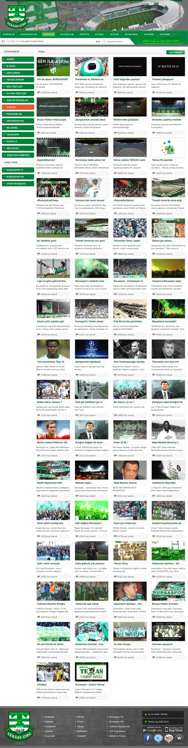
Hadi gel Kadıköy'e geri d (88, 402)
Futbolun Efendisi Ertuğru (51, 604)
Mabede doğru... (84, 483)
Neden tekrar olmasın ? (49, 402)
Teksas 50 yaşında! (162, 160)
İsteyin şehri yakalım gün (50, 321)
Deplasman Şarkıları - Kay (89, 644)
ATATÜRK (149, 34)
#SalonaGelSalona (124, 200)
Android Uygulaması (119, 726)
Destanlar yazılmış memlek (166, 119)
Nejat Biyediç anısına (125, 483)
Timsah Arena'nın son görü (90, 240)
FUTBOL (99, 34)
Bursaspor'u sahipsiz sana (89, 281)
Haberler (49, 721)
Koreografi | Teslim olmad (89, 321)
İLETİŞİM (165, 34)
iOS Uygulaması (117, 731)
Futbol (80, 721)
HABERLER (9, 34)
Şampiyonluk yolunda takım (90, 119)
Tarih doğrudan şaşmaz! (127, 79)
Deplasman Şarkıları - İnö (165, 563)
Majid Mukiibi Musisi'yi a (165, 442)
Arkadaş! (42, 684)
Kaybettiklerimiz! (46, 160)
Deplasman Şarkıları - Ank (128, 604)
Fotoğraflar (50, 726)
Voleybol (81, 736)
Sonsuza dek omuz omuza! (89, 200)
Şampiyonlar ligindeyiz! (88, 361)
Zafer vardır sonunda (48, 563)
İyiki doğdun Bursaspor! (88, 523)
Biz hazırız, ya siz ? (124, 402)
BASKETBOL (131, 34)
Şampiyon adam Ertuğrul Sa (167, 402)
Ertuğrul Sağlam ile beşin (89, 442)
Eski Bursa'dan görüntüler (128, 321)
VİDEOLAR (48, 34)
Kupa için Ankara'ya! (125, 523)
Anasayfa (49, 717)
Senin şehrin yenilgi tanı (50, 523)
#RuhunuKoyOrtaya (47, 200)
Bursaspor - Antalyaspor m (128, 281)
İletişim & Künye (117, 736)
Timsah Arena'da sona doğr (167, 200)
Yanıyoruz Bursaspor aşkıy (166, 281)
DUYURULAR (67, 34)
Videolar (49, 731)
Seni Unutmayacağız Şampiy (129, 361)
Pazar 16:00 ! (121, 442)
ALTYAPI (114, 34)
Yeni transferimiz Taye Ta (50, 361)
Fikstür (80, 717)
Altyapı (80, 726)
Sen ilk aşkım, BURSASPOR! (52, 79)
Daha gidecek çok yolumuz (89, 563)
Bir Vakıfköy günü (46, 240)
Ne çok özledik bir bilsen (50, 644)
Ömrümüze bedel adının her (90, 160)
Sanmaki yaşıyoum (162, 644)
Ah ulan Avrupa (122, 644)
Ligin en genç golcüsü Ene (51, 281)
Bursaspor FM (116, 721)
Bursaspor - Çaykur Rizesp (89, 684)
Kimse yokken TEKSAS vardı (129, 160)
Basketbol (82, 731)
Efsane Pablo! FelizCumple (51, 119)
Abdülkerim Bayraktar (164, 483)
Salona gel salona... (162, 240)
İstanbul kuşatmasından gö (167, 523)
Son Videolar (175, 52)
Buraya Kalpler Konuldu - (165, 604)
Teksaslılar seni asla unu (165, 361)
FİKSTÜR (84, 34)
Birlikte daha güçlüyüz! (126, 119)
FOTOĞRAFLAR (29, 34)
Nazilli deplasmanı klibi (49, 483)
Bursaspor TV (116, 717)
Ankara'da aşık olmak (87, 604)
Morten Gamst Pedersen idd (52, 442)
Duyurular (50, 736)
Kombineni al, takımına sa (89, 79)
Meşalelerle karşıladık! (164, 321)
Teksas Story (121, 563)
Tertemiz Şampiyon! (163, 79)
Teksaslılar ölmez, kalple (127, 240)
